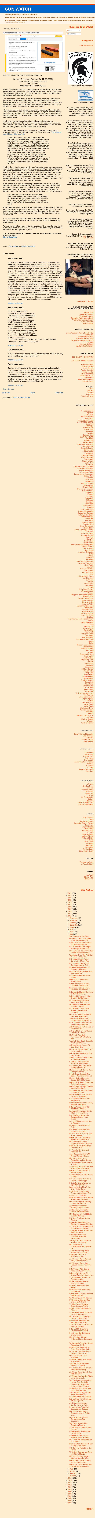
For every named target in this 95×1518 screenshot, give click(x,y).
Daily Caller (89, 480)
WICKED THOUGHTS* (85, 715)
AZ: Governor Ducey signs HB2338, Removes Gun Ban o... (80, 1265)
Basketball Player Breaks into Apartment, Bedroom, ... (79, 968)
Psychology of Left (86, 376)
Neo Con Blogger (87, 613)
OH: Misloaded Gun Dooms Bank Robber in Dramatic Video (81, 952)
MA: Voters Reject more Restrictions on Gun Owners (80, 1159)
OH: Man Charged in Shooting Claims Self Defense (80, 1202)
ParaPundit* (89, 632)
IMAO (91, 554)
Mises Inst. (89, 771)
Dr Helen (90, 494)
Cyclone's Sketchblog (85, 804)
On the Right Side (87, 622)
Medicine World (87, 600)
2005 (70, 1500)
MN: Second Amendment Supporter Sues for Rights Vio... (79, 1413)
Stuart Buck (89, 687)
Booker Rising (88, 442)
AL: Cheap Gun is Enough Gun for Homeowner (80, 1373)
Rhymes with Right (86, 654)
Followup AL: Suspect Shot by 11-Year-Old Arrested (80, 1461)
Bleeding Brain (88, 435)
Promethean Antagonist (84, 639)
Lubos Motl (89, 585)
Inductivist (89, 558)
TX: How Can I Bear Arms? (79, 1467)
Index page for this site (85, 301)
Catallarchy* (89, 454)
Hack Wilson (88, 541)
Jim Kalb (90, 567)
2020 (70, 907)
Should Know (88, 674)
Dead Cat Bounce (87, 483)
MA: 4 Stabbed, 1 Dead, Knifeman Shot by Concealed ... (80, 1339)
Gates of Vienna (87, 522)
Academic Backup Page (84, 338)
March (72, 1471)
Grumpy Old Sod (87, 535)
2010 (70, 1489)
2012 (70, 1485)
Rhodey (90, 652)
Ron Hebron (89, 663)
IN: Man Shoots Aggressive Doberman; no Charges (79, 1408)
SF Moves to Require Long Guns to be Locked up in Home (81, 1167)
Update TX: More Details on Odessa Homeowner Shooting (81, 1223)
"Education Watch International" (82, 318)
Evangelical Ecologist (85, 513)
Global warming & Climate (84, 530)
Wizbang (90, 721)
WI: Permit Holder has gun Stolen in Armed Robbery (79, 1436)
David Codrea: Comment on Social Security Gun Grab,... (80, 1348)
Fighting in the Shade (85, 515)
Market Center (88, 597)
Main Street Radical (86, 589)
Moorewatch (89, 608)
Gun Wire (89, 539)
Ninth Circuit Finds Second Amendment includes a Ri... (80, 1192)
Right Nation (88, 656)
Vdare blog (89, 700)
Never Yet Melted (87, 615)
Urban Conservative (86, 697)
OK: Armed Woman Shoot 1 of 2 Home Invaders (80, 1050)
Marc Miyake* (88, 741)
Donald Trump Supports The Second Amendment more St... (81, 1075)
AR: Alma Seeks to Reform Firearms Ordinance (79, 1364)
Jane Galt (89, 764)
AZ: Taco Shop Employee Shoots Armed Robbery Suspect (81, 1227)
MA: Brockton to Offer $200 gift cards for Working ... (80, 1215)
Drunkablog (89, 498)
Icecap (91, 556)
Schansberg (89, 667)
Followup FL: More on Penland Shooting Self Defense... (80, 997)
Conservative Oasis (86, 470)
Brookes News (88, 786)
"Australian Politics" (86, 316)
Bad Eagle (89, 426)
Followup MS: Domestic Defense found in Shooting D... (81, 1087)
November (74, 920)
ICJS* (91, 795)
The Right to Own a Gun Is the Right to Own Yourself (80, 1241)
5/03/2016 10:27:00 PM (15, 345)
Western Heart (88, 324)
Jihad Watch (89, 565)
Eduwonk (90, 738)
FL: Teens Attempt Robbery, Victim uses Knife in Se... (79, 1001)
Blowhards (89, 439)
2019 (70, 909)
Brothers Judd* (88, 446)
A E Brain (90, 784)
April (72, 1469)
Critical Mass (88, 476)
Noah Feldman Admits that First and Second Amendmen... (80, 1024)
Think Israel (89, 879)
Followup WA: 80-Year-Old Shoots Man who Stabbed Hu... (81, 1274)
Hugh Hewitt (89, 550)
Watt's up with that (86, 708)
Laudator (90, 582)
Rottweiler (89, 665)
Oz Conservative (87, 797)
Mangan (90, 593)
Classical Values (87, 455)
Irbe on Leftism (88, 381)
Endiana (90, 507)
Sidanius (90, 392)
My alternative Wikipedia (84, 346)
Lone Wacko (88, 584)
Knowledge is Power (86, 576)
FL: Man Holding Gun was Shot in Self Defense (80, 1134)
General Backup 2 (86, 344)
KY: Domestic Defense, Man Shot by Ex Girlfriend (79, 1301)
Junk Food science (86, 569)
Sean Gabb (89, 847)
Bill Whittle (89, 712)
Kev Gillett (89, 791)
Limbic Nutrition (87, 834)
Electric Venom (88, 506)
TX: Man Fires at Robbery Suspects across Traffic (78, 1305)
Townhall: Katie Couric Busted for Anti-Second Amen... (81, 1042)
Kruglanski (89, 394)
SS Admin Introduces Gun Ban (80, 1397)
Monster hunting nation (85, 606)
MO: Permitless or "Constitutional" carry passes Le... (80, 1246)
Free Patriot (89, 520)
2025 (70, 895)
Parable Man (88, 630)
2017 (70, 914)
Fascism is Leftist (87, 370)
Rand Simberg (88, 647)
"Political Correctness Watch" (82, 320)
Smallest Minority (87, 680)
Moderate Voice (87, 604)
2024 (70, 898)
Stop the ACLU (88, 686)
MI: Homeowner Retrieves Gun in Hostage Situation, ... (81, 1071)
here (84, 236)
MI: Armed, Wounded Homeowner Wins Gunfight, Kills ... (80, 1037)
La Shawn (89, 580)
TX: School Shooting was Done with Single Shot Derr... (80, 1453)
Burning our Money (86, 821)
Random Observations (85, 645)
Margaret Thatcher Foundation (82, 595)
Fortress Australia (87, 790)
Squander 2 (89, 682)
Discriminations (87, 491)
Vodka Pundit (88, 706)
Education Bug (88, 736)
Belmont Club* (88, 428)
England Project (87, 827)
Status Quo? (88, 377)
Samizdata (89, 845)
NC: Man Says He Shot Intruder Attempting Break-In (80, 1067)
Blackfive (90, 433)
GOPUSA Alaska (87, 533)
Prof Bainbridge (87, 637)
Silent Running (88, 678)
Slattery (90, 799)
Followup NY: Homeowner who (80, 1464)
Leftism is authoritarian (85, 379)
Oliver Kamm (88, 842)
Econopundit (88, 760)
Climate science (87, 461)
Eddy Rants (89, 504)
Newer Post (6, 393)
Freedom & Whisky (86, 862)
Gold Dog (89, 532)
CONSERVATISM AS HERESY (82, 361)
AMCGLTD (89, 415)
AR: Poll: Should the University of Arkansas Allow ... (81, 1028)
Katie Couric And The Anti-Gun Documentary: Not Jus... (80, 943)
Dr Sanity (90, 496)
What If (90, 713)
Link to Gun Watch (10, 237)
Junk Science (88, 571)
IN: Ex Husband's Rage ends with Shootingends (79, 1005)
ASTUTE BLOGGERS (85, 422)
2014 (70, 1480)
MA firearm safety (87, 591)
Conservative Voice (86, 472)
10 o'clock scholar (87, 411)
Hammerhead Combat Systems (82, 545)
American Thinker (87, 416)
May (71, 934)
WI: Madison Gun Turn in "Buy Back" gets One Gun (80, 1389)
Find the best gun (87, 517)
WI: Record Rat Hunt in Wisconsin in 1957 (77, 1256)
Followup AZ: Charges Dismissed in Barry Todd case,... (81, 993)
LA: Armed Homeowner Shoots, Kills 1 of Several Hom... (80, 1112)
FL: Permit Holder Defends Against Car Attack (79, 1282)
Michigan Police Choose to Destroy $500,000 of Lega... (80, 1079)
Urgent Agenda (88, 699)
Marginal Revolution (86, 769)
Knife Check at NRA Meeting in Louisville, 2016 (80, 1147)
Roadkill (90, 661)
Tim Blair (90, 801)
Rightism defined (87, 364)
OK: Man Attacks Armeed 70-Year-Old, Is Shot (79, 1046)
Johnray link (89, 335)
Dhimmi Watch (88, 487)
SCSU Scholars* (87, 669)
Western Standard (86, 710)
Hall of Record (88, 543)
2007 (70, 1496)
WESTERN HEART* (86, 803)
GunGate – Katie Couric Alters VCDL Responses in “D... (80, 939)
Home (33, 393)
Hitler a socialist (87, 372)
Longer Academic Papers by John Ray (79, 333)
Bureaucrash (88, 450)
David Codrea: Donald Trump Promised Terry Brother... (79, 989)
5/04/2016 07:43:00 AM (15, 385)
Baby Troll (89, 424)
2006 (70, 1498)
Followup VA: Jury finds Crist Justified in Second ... (79, 1108)
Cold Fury (89, 465)
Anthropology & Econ (85, 420)
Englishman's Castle (86, 851)
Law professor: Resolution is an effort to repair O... (80, 1400)
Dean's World (88, 485)
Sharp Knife (89, 673)
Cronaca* (90, 478)
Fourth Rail (89, 519)
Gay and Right (88, 524)
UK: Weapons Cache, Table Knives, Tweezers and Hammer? (79, 1010)
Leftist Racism (88, 368)
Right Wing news (87, 660)
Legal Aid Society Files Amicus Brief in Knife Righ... (80, 1188)
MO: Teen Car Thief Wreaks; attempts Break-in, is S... (79, 1457)
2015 (70, 1478)
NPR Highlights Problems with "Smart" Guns (80, 1432)
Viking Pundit (88, 704)
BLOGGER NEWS (86, 437)
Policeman (89, 843)
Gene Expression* (86, 526)
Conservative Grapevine (84, 468)
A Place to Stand (87, 864)
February (73, 1473)
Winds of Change (87, 719)
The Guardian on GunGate (79, 936)
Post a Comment (8, 389)
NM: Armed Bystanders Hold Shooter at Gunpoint (79, 1130)
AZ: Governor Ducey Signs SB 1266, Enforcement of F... (80, 1260)
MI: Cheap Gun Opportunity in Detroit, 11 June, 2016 (80, 1317)
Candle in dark (88, 452)
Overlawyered (88, 628)
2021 (70, 904)
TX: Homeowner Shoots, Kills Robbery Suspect (79, 1278)
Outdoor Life (88, 626)
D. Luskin (90, 767)
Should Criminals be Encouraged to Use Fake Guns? (81, 1058)
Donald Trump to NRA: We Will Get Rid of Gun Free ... (80, 1095)
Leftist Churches (87, 366)
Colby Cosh (89, 463)
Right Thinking (88, 658)
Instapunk (89, 559)
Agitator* (90, 413)
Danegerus (89, 481)
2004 (70, 1503)
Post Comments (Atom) (21, 397)
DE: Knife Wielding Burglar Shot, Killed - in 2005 (81, 972)
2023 (70, 900)
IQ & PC (90, 832)
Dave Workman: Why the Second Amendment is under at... (81, 1198)
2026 (70, 893)
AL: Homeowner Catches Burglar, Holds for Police (78, 1404)
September (74, 925)
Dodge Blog (89, 493)
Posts (69, 30)
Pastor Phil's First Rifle (77, 1195)
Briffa (91, 819)
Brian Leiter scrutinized (85, 444)
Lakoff (91, 389)
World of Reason (87, 723)
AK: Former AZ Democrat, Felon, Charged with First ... (81, 1091)
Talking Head (88, 689)
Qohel (91, 643)
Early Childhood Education (83, 734)
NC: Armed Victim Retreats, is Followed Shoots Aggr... (80, 1180)
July (71, 929)
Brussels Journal (87, 448)
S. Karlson (89, 765)
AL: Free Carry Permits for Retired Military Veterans (79, 1211)
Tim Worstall (88, 691)
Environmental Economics (84, 762)
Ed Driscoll (89, 500)
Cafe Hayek (89, 758)
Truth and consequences (84, 693)
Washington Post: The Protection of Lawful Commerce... (81, 956)
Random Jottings (87, 648)
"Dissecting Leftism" (86, 314)
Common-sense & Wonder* (83, 467)
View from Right (87, 702)
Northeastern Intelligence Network (81, 619)
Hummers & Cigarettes (85, 552)
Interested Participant (85, 563)
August (72, 927)
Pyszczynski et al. (87, 396)
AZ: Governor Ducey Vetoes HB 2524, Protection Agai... (80, 1313)
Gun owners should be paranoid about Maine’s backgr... (80, 1369)
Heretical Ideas (88, 546)
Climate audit (88, 459)
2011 (70, 1487)
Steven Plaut (88, 877)
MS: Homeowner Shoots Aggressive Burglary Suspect (80, 1142)
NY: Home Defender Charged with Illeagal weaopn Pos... (79, 947)
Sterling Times (88, 849)
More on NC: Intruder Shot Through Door (78, 980)
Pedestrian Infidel (87, 634)
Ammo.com (89, 418)
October (73, 923)
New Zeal (89, 617)
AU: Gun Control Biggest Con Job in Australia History (79, 1393)
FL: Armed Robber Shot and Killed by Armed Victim (79, 1321)
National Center (87, 610)
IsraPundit (89, 875)
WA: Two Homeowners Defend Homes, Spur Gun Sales (80, 1381)
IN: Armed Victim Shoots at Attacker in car (79, 1151)
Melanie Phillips (87, 838)
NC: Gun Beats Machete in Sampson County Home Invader (79, 1117)
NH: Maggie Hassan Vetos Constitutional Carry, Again (79, 960)
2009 (70, 1492)
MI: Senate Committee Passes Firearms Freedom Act (80, 1352)
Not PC (90, 621)
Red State (89, 650)
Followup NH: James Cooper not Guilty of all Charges (81, 1083)
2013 (70, 1482)
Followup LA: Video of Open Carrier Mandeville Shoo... (79, 985)
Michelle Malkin (87, 602)
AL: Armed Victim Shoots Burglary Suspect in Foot (79, 1207)
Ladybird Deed (88, 578)
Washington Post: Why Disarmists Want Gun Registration (77, 1236)
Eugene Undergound (85, 511)
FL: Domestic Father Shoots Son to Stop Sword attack (81, 1445)
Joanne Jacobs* (87, 739)
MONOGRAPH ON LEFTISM (82, 357)
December (74, 918)
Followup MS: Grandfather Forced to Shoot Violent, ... (79, 1330)
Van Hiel (90, 390)
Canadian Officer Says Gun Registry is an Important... (79, 1062)
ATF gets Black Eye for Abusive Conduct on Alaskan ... (80, 1032)
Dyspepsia (89, 502)
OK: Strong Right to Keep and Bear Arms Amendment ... (80, 1015)
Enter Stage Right (87, 509)
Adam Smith (89, 752)
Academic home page (85, 337)
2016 (70, 916)
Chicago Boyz (88, 756)
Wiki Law (90, 717)
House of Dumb (87, 830)
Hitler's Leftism (88, 548)
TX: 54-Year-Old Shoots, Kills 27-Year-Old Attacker (81, 1326)
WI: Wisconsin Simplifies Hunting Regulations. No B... (81, 1344)
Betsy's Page (88, 429)
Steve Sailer (89, 684)
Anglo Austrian (88, 817)
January (73, 1476)
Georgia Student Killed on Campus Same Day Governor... (78, 1419)
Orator (91, 624)
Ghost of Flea (88, 528)
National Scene (87, 611)
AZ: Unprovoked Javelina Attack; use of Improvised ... (81, 1377)
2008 (70, 1494)
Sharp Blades (88, 671)
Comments (71, 34)
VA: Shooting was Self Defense (80, 1298)
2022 (70, 902)
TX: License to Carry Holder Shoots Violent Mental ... (79, 1251)
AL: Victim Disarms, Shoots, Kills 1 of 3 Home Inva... (81, 1231)
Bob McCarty (88, 441)
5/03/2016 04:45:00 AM (15, 303)
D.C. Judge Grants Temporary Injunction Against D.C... (80, 1184)
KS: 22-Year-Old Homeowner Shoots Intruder (79, 1334)
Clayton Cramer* (87, 457)
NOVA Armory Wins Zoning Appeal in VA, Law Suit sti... (80, 1270)
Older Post (59, 393)
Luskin (91, 587)
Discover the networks (85, 489)
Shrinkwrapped (88, 676)
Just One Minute (87, 572)
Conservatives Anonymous (83, 474)
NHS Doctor (89, 840)
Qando (91, 641)
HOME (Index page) (86, 45)
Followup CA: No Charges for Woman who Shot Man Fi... (79, 1138)
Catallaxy (90, 788)
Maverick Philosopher (85, 598)
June (72, 932)
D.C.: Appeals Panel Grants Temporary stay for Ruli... (79, 964)
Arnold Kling (89, 754)
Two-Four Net (88, 695)
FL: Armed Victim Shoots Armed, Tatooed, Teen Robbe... (81, 1104)
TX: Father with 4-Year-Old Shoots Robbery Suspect (79, 1385)
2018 (70, 911)
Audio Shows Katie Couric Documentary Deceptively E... (80, 1019)
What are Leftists (87, 374)
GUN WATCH (18, 9)
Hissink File (89, 793)
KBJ (91, 574)
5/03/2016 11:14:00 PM (15, 360)
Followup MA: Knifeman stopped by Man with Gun (81, 1295)
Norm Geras (89, 829)
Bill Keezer (89, 431)
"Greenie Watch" (87, 322)
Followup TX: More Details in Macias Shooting (79, 1171)
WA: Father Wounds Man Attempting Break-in (78, 1424)
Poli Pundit (89, 635)
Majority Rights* (87, 836)
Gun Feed (89, 537)
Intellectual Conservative (84, 561)
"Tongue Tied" (88, 312)
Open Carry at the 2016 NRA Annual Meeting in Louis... (79, 1155)
